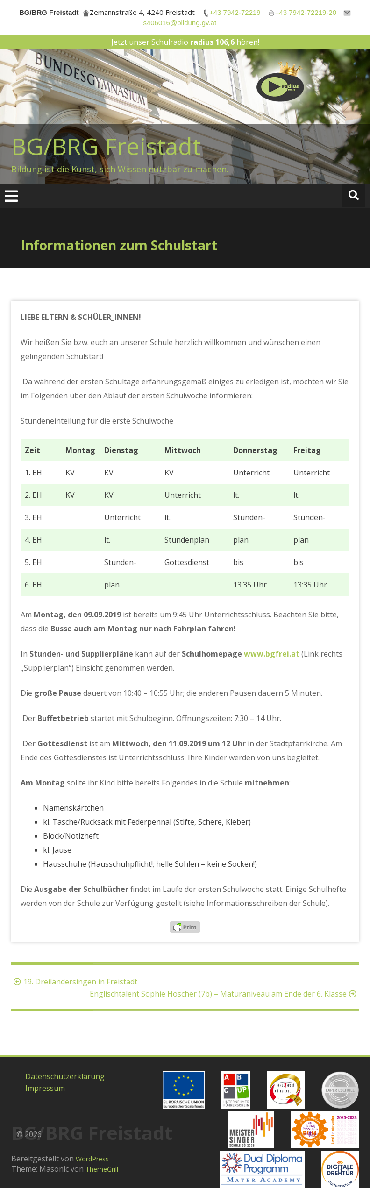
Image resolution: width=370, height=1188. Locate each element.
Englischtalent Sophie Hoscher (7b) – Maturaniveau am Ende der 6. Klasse (224, 994)
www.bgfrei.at (271, 654)
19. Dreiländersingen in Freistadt (74, 981)
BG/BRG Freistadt (106, 146)
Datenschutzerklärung (65, 1076)
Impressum (45, 1088)
